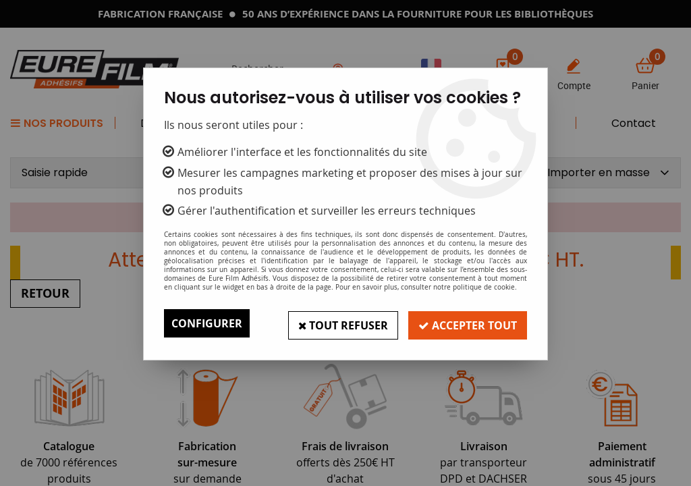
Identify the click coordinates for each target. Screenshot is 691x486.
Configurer (206, 323)
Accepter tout (467, 323)
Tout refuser (341, 323)
